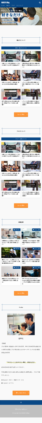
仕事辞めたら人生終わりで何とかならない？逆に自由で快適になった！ (10, 242)
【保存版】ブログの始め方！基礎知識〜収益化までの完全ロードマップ (30, 242)
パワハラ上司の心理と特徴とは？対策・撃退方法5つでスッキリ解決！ (30, 84)
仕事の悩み (17, 229)
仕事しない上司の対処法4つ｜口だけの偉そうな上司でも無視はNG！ (11, 64)
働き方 (8, 5)
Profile (3, 5)
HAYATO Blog (5, 3)
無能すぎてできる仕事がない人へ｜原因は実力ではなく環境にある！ (10, 280)
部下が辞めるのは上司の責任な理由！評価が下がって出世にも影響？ (10, 103)
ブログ (13, 5)
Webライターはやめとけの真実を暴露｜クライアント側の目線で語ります (31, 261)
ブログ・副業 (37, 229)
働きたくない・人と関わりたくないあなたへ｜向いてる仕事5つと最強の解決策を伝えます (11, 261)
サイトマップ (19, 5)
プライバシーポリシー (21, 409)
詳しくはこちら (21, 392)
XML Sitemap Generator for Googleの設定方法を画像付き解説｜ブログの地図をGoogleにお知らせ (31, 281)
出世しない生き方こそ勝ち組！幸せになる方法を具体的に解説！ (10, 83)
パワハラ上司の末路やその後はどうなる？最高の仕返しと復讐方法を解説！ (30, 103)
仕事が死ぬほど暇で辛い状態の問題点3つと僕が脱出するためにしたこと (31, 65)
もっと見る (21, 114)
